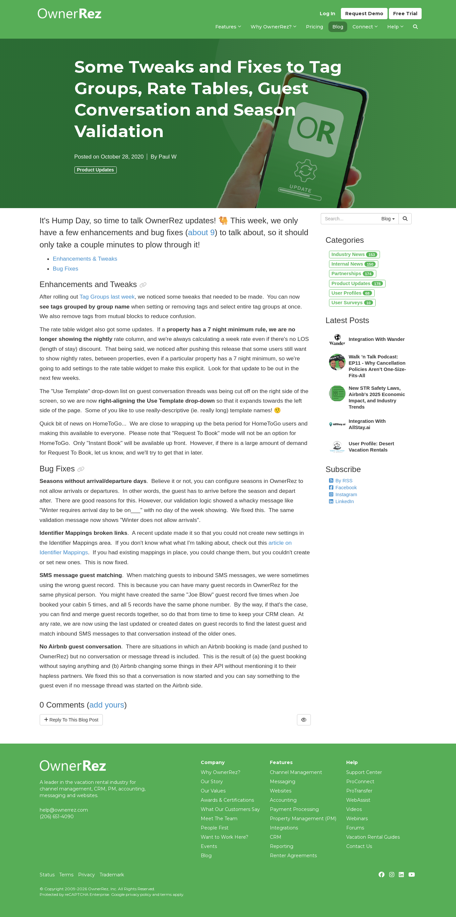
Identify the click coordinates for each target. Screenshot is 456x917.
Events (209, 846)
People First (214, 828)
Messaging (282, 782)
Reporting (281, 846)
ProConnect (360, 782)
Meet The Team (219, 819)
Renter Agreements (293, 856)
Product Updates (95, 169)
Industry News (354, 254)
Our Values (213, 791)
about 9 (201, 232)
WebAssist (358, 800)
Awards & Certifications (227, 800)
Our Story (212, 782)
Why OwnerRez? (220, 772)
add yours (106, 704)
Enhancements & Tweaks (85, 258)
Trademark (112, 875)
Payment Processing (294, 809)
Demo (364, 14)
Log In (327, 14)
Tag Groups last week (107, 296)
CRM (275, 837)
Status (47, 875)
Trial (405, 14)
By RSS (341, 480)
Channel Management (296, 772)
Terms (66, 875)
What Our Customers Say (230, 809)
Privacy (86, 875)
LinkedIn (341, 501)
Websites (280, 791)
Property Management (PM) (303, 819)
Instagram (343, 494)
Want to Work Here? (224, 837)
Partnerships (353, 273)
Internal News (354, 264)
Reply (71, 719)
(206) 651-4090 (57, 817)
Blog (206, 856)
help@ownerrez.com (64, 810)
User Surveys (352, 302)
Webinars (357, 819)
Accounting (283, 800)
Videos (354, 809)
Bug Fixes (65, 268)
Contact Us (359, 846)
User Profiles (352, 293)
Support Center (364, 772)
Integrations (284, 828)
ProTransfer (359, 791)
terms (166, 894)
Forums (355, 828)
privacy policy (138, 894)
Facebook (343, 487)
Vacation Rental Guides (373, 837)
